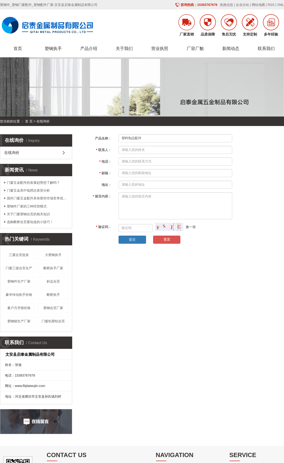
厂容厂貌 (195, 48)
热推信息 (226, 5)
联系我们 (266, 48)
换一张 (191, 227)
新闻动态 (230, 48)
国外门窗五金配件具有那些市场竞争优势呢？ (38, 198)
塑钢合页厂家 (53, 308)
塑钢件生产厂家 (19, 281)
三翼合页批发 (19, 255)
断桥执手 (53, 295)
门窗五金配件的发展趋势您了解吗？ (33, 182)
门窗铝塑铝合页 (53, 321)
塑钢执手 (53, 48)
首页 (17, 48)
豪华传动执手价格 (19, 295)
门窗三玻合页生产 (19, 268)
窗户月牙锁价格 (19, 308)
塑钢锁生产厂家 (19, 321)
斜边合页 (53, 281)
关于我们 (124, 48)
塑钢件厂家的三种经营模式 (27, 206)
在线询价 (11, 153)
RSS (271, 5)
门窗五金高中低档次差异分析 (28, 190)
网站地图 (258, 5)
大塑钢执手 (53, 255)
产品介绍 (88, 48)
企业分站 (242, 5)
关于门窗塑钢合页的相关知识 (28, 214)
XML (280, 5)
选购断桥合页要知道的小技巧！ (30, 222)
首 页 (29, 121)
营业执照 (159, 48)
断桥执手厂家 (53, 268)
